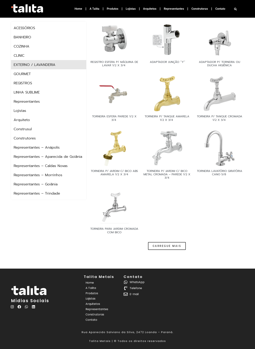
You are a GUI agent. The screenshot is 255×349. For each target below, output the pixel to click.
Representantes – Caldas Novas (41, 165)
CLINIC (19, 55)
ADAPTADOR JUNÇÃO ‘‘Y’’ (167, 62)
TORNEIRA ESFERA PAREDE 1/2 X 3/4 (114, 118)
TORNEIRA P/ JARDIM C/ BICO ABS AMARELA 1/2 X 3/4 (114, 173)
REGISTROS (23, 83)
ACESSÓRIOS (24, 28)
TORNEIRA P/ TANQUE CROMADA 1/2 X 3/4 (219, 118)
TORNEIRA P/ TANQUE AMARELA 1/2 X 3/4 (167, 118)
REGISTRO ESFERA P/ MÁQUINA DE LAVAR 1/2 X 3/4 (114, 64)
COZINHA (21, 46)
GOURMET (22, 74)
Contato (220, 8)
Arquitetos (149, 8)
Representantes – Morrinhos (38, 175)
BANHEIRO (22, 37)
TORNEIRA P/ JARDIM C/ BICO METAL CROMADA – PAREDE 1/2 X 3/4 (166, 174)
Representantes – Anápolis (37, 147)
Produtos (112, 8)
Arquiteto (22, 119)
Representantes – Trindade (37, 193)
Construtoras (199, 8)
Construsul (23, 129)
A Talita (94, 8)
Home (78, 8)
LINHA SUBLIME (27, 92)
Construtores (25, 138)
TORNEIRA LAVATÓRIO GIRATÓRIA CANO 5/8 (219, 173)
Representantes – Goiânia (36, 184)
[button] (167, 246)
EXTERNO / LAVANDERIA (34, 64)
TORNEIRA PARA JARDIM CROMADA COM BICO (114, 230)
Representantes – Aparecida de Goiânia (48, 156)
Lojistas (131, 8)
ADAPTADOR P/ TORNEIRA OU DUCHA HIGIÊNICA (219, 64)
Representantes (174, 8)
